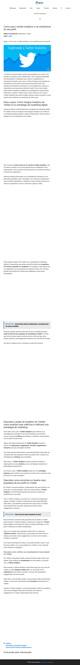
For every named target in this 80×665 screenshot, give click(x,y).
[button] (40, 19)
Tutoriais (46, 8)
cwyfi (10, 36)
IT (61, 8)
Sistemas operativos (40, 13)
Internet (68, 8)
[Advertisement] (27, 132)
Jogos (38, 8)
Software (8, 643)
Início (5, 41)
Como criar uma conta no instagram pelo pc (18, 647)
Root (31, 8)
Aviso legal (43, 662)
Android (55, 8)
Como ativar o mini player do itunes (16, 645)
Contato (50, 662)
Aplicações (22, 8)
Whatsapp (13, 8)
